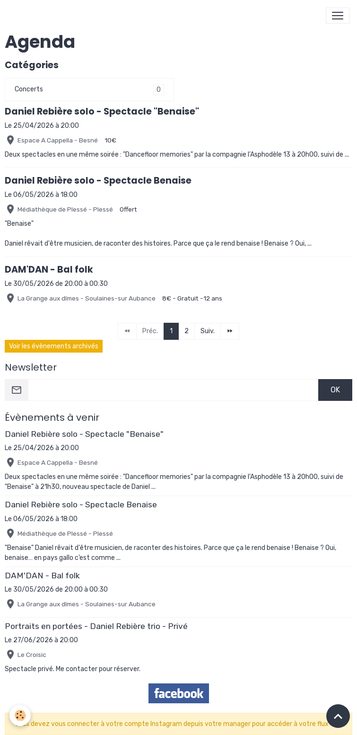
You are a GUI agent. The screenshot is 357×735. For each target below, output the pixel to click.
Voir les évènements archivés (53, 346)
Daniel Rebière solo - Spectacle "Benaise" (102, 111)
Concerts (29, 89)
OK (335, 389)
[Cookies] (20, 715)
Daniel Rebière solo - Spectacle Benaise (98, 180)
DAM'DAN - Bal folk (49, 269)
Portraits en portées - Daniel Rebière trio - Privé (96, 626)
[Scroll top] (338, 716)
